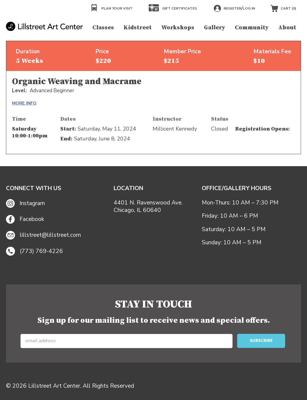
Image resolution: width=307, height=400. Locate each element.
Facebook (25, 219)
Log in (249, 8)
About (287, 27)
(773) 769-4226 (34, 251)
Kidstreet (138, 27)
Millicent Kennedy (175, 128)
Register (232, 8)
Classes (103, 27)
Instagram (25, 203)
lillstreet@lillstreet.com (43, 235)
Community (252, 27)
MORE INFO (24, 103)
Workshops (177, 27)
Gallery (214, 27)
